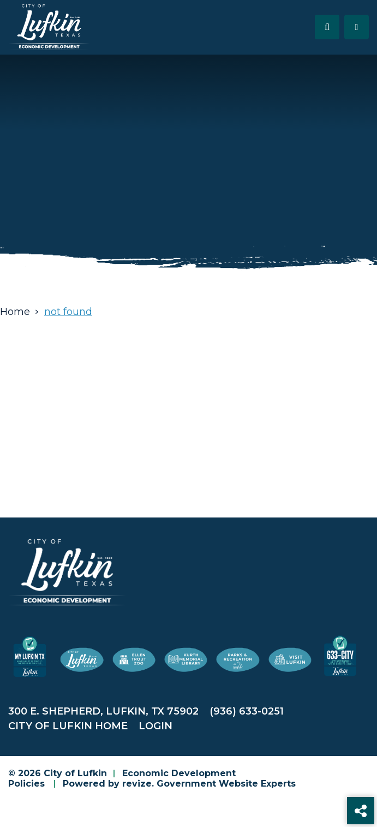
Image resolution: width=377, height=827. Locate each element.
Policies (26, 783)
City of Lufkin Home (68, 726)
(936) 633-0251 (247, 711)
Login (155, 726)
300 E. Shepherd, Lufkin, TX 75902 (103, 711)
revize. (138, 783)
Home (15, 312)
